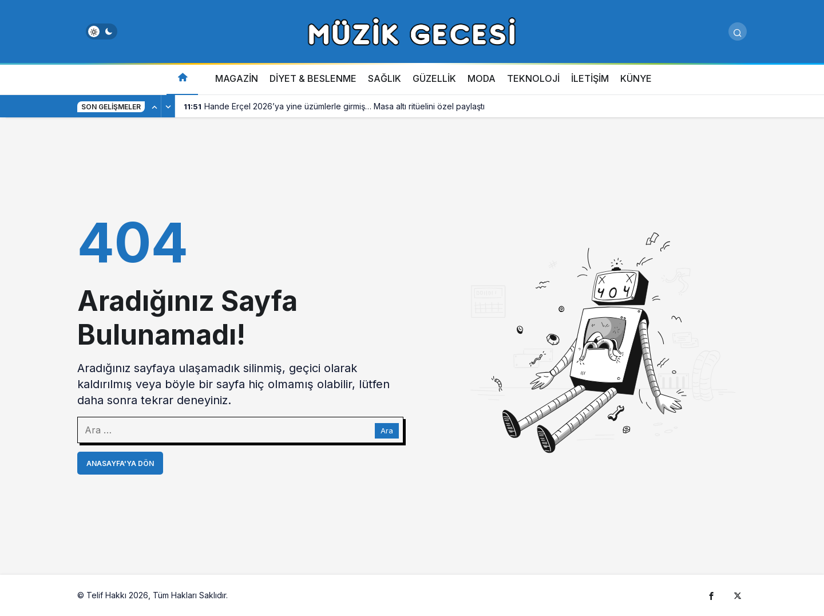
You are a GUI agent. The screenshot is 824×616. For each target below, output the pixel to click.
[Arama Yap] (737, 31)
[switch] (101, 31)
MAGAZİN (236, 78)
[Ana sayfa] (182, 78)
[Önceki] (154, 106)
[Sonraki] (168, 106)
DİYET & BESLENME (313, 78)
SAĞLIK (384, 78)
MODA (482, 78)
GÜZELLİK (434, 78)
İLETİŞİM (590, 78)
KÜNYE (636, 78)
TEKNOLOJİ (533, 78)
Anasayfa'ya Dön (120, 463)
